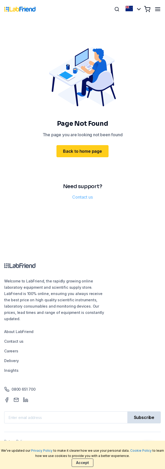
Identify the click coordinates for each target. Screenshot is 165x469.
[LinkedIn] (25, 400)
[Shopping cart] (147, 9)
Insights (11, 370)
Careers (11, 351)
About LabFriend (18, 331)
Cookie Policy (140, 450)
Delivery (11, 360)
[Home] (20, 9)
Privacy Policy (41, 450)
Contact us (82, 197)
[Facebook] (6, 400)
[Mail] (16, 400)
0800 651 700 (20, 389)
